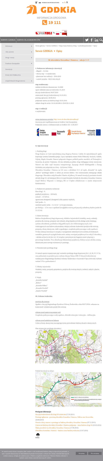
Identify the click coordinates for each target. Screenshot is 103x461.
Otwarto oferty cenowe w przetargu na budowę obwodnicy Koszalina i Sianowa (61, 422)
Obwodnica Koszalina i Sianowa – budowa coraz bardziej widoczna (57, 430)
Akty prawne (9, 52)
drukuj (37, 437)
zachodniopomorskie (85, 46)
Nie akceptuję (95, 453)
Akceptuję (81, 453)
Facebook (90, 40)
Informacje (8, 46)
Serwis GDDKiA (8, 40)
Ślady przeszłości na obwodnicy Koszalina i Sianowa (52, 428)
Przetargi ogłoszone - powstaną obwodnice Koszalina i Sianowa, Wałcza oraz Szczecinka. (64, 417)
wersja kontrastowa (50, 2)
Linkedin (95, 40)
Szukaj (100, 40)
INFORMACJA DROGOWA (51, 22)
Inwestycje (8, 69)
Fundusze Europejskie (12, 63)
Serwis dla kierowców (28, 40)
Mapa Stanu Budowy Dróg (67, 46)
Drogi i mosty (9, 58)
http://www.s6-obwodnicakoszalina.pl (66, 119)
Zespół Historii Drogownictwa (15, 81)
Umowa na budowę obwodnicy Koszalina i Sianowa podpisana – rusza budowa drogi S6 (63, 425)
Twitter (86, 40)
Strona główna (40, 46)
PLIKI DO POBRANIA (13, 75)
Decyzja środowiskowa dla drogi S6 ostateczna (50, 414)
